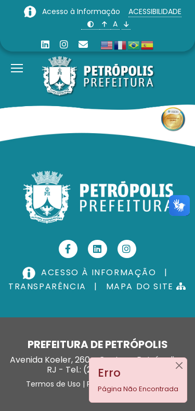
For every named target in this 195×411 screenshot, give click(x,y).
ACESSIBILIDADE (154, 11)
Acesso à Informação (82, 11)
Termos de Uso (53, 384)
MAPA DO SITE (146, 286)
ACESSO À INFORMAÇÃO (90, 272)
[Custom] (83, 44)
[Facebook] (68, 249)
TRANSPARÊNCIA (47, 286)
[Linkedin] (45, 44)
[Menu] (17, 55)
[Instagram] (64, 44)
